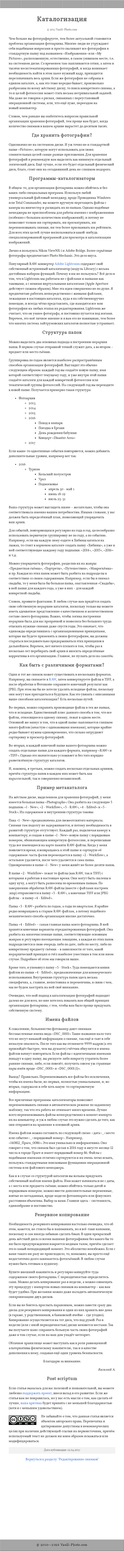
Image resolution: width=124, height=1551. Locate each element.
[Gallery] (51, 4)
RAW (52, 679)
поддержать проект (37, 1393)
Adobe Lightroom (67, 264)
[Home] (10, 4)
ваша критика (31, 1403)
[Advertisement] (62, 1498)
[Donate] (93, 4)
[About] (72, 4)
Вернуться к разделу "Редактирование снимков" (62, 1459)
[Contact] (113, 4)
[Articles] (31, 4)
